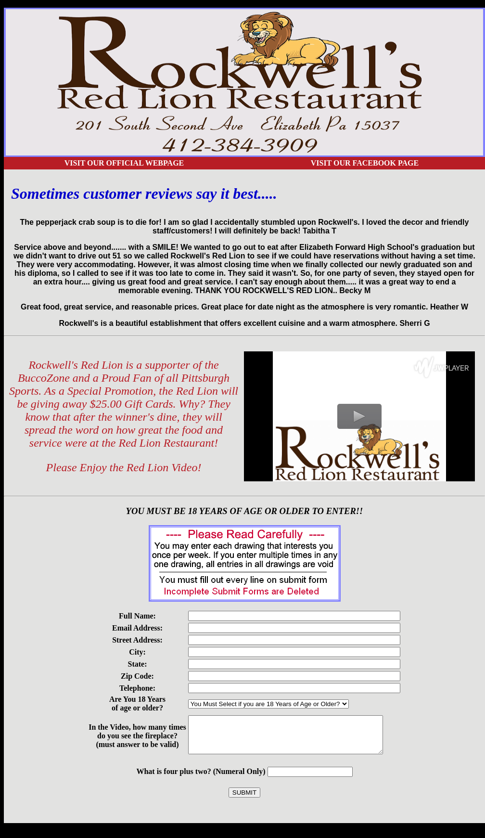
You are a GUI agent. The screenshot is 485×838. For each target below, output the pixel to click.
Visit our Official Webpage (124, 163)
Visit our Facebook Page (365, 163)
